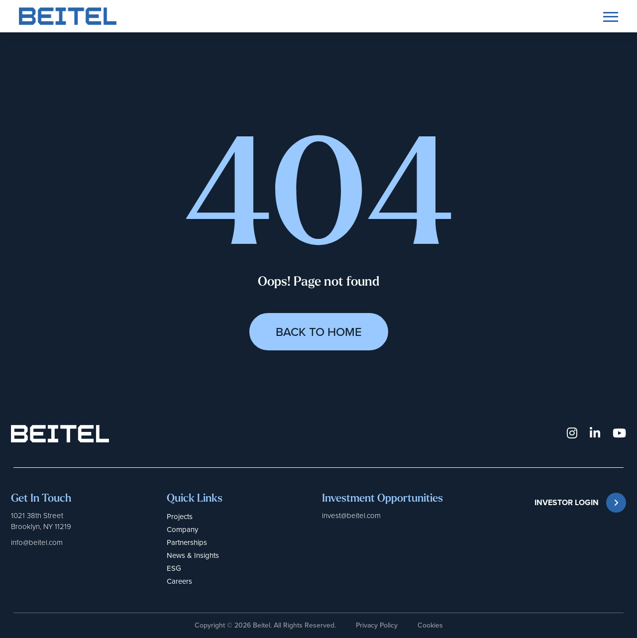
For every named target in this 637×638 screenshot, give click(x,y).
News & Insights (193, 555)
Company (182, 529)
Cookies (430, 625)
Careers (179, 581)
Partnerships (187, 542)
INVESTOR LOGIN (580, 503)
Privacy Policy (377, 625)
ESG (174, 568)
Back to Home (319, 332)
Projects (180, 516)
